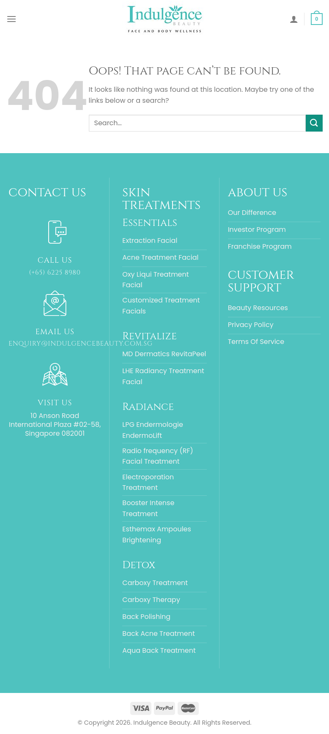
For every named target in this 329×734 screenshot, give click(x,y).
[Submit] (314, 123)
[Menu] (11, 18)
